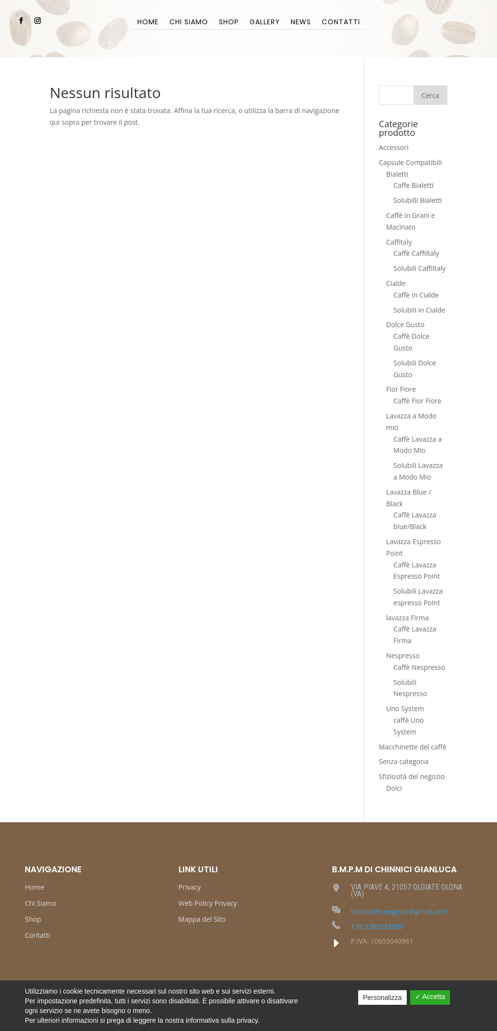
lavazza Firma (407, 617)
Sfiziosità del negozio (412, 776)
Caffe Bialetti (414, 185)
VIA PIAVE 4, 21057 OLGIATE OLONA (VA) (407, 890)
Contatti (341, 22)
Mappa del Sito (202, 920)
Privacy (190, 888)
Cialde (396, 283)
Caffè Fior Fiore (418, 400)
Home (148, 22)
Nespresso (403, 655)
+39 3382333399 (377, 926)
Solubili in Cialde (420, 310)
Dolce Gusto (405, 324)
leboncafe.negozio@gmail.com (399, 911)
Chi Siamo (188, 22)
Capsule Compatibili (410, 162)
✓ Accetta (430, 996)
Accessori (394, 147)
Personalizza (382, 997)
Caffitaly (399, 242)
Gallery (264, 22)
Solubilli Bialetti (418, 200)
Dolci (394, 788)
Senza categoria (404, 761)
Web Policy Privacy (208, 904)
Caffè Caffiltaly (416, 253)
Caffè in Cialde (416, 294)
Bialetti (397, 174)
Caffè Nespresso (420, 667)
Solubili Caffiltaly (420, 268)
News (301, 22)
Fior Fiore (401, 389)
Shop (229, 22)
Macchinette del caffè (413, 746)
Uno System (405, 708)
